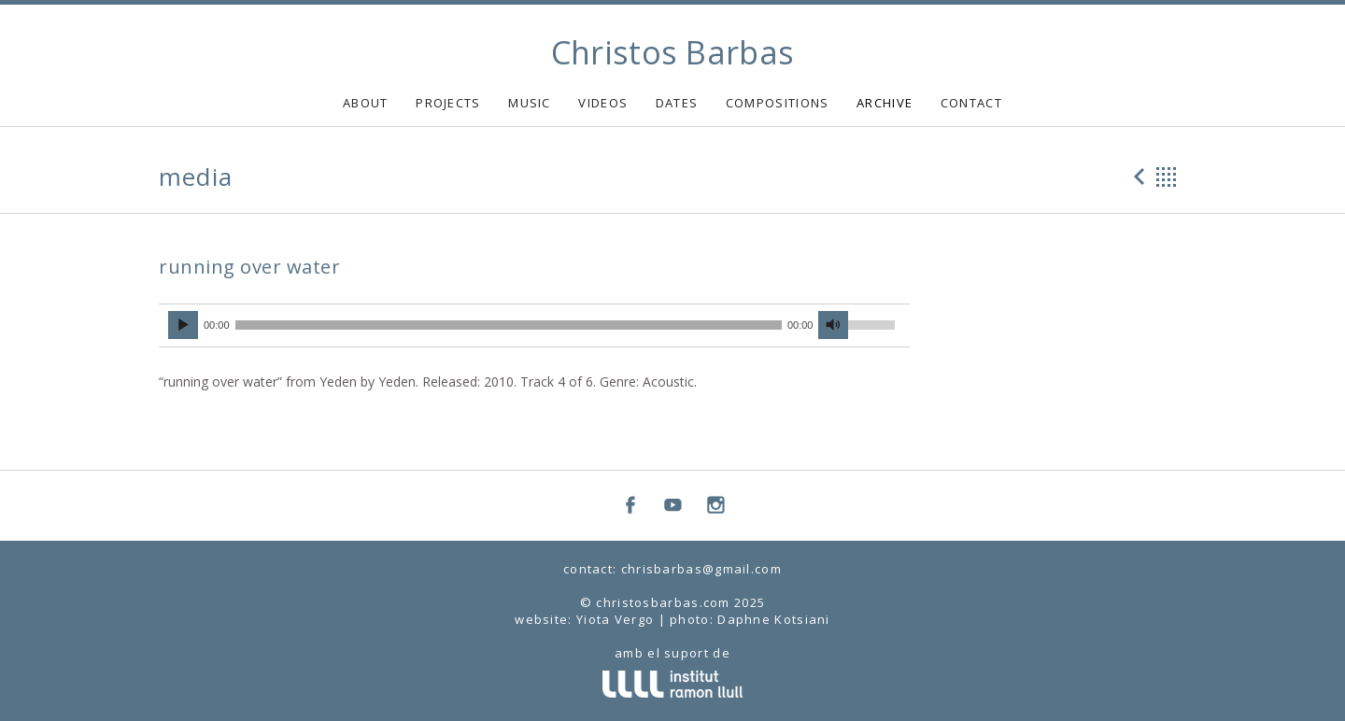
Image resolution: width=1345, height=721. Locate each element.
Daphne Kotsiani (773, 619)
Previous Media (1137, 176)
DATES (677, 102)
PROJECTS (448, 102)
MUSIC (529, 102)
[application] (534, 326)
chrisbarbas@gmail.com (701, 568)
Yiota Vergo (615, 619)
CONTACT (971, 102)
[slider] (508, 325)
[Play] (183, 325)
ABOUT (366, 102)
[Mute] (833, 325)
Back (1167, 176)
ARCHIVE (885, 102)
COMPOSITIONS (777, 102)
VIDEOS (603, 102)
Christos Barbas (673, 52)
